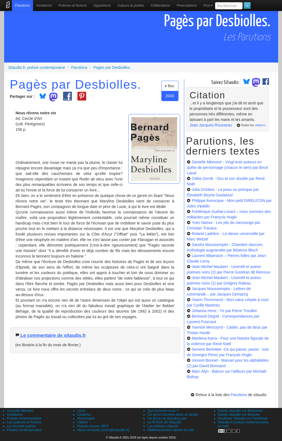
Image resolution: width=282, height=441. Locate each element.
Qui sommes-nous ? (162, 411)
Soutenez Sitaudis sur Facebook (243, 418)
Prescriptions (187, 5)
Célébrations (160, 5)
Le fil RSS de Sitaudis (164, 422)
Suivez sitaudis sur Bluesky (239, 414)
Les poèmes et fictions (24, 422)
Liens (81, 411)
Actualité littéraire (20, 411)
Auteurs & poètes (130, 5)
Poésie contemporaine (24, 418)
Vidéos (82, 422)
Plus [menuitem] (208, 5)
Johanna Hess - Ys (224, 311)
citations (260, 125)
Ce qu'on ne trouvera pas (166, 418)
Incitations (15, 414)
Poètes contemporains (24, 430)
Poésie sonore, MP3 (92, 426)
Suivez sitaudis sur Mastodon (240, 411)
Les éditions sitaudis (162, 426)
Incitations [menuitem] (44, 5)
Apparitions (102, 5)
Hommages (86, 418)
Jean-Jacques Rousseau (210, 125)
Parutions (22, 5)
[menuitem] (22, 5)
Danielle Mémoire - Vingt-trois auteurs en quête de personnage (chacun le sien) (227, 167)
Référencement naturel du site (170, 430)
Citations (84, 414)
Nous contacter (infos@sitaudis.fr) (103, 430)
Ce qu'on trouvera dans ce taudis (172, 414)
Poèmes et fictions (72, 5)
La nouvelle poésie (21, 426)
